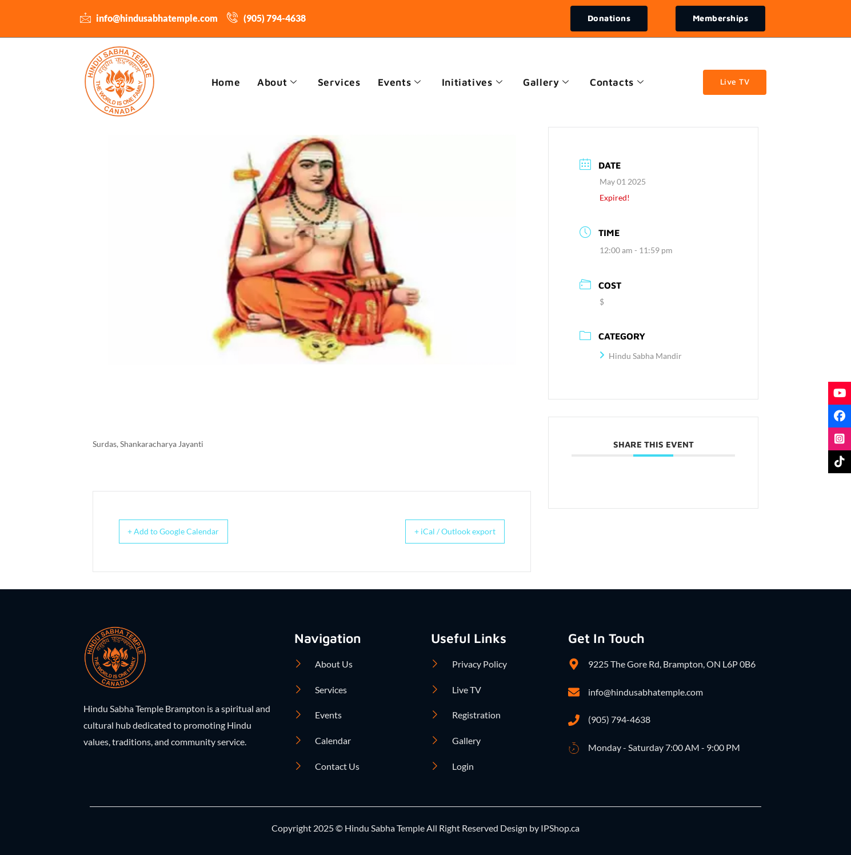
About (275, 83)
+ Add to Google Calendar (183, 532)
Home (222, 83)
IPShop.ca (559, 828)
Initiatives (473, 83)
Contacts (620, 83)
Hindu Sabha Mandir (641, 357)
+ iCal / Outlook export (445, 532)
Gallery (548, 83)
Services (337, 83)
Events (399, 83)
